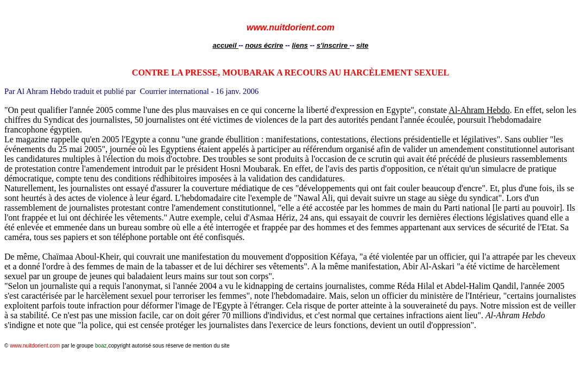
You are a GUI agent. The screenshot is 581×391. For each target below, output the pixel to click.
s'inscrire (333, 45)
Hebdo (479, 110)
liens (300, 45)
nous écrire (264, 45)
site (362, 45)
